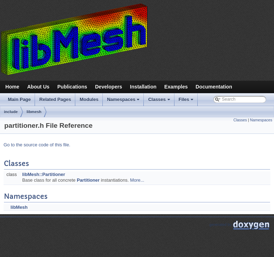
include (11, 112)
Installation (143, 87)
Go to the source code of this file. (37, 144)
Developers (108, 87)
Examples (176, 87)
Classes (159, 101)
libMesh (19, 207)
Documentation (214, 87)
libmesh (34, 112)
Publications (72, 87)
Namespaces (124, 101)
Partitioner (88, 180)
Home (12, 87)
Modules (89, 99)
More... (137, 180)
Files (187, 101)
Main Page (19, 99)
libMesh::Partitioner (43, 174)
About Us (38, 87)
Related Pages (55, 99)
